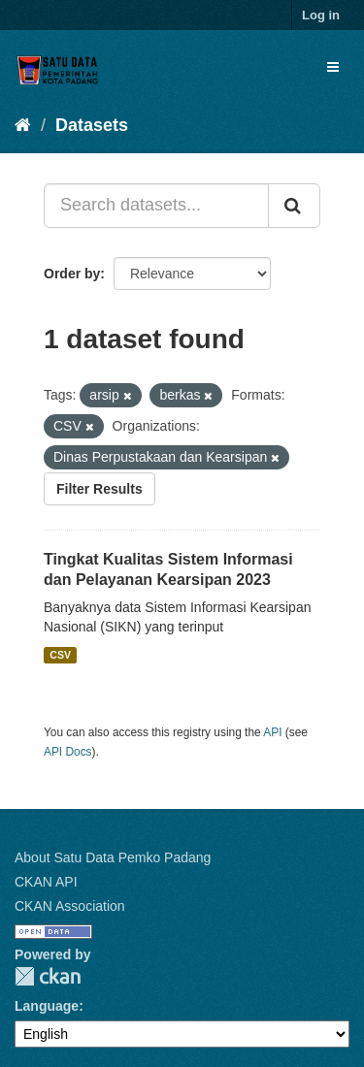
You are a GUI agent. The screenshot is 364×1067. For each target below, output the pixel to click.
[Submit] (294, 205)
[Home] (23, 125)
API (272, 732)
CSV (60, 655)
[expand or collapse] (332, 67)
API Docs (68, 752)
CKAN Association (70, 906)
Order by (72, 273)
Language (47, 1006)
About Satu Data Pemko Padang (113, 857)
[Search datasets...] (156, 205)
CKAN (48, 976)
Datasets (91, 125)
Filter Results (99, 489)
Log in (321, 15)
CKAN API (46, 881)
